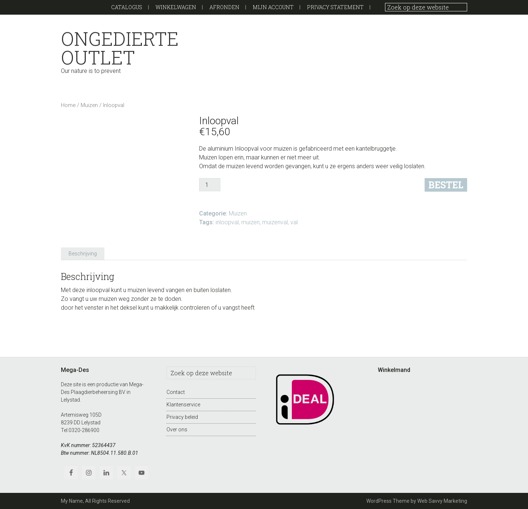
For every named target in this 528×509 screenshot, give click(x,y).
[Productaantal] (209, 184)
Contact (175, 392)
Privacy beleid (182, 417)
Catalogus (126, 7)
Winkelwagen (175, 7)
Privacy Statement (335, 7)
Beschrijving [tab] (83, 254)
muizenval (275, 222)
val (294, 222)
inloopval (227, 222)
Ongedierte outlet (120, 48)
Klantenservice (183, 404)
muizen (250, 222)
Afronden (224, 7)
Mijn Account (273, 7)
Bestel (445, 185)
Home (68, 105)
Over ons (176, 429)
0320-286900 (84, 430)
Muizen (89, 105)
